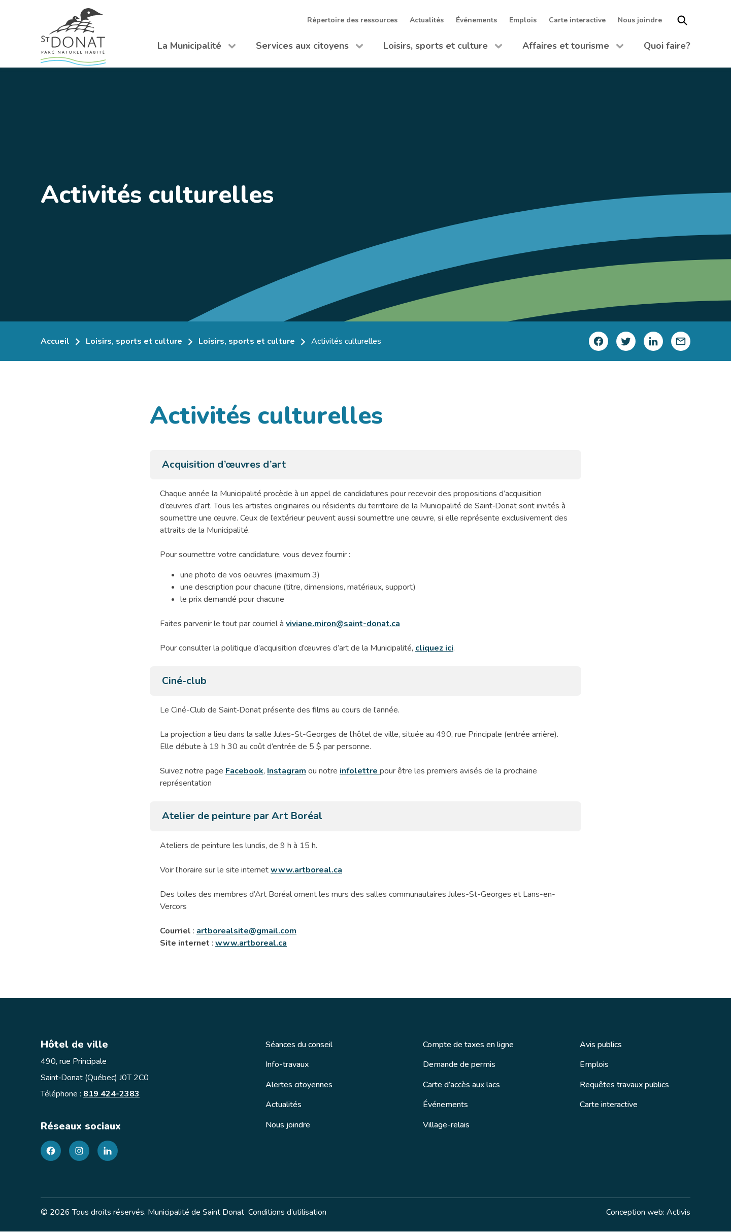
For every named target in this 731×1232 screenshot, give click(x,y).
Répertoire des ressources (352, 20)
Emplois (523, 20)
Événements (476, 20)
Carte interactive (577, 20)
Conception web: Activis (648, 1212)
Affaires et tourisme (572, 48)
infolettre (360, 771)
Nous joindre (640, 20)
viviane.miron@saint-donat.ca (343, 623)
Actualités (427, 20)
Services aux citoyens (309, 48)
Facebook (244, 771)
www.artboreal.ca (306, 870)
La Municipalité (196, 48)
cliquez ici (434, 648)
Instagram (286, 771)
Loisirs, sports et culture (442, 48)
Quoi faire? (667, 46)
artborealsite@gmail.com (246, 931)
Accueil (55, 341)
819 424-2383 (111, 1094)
